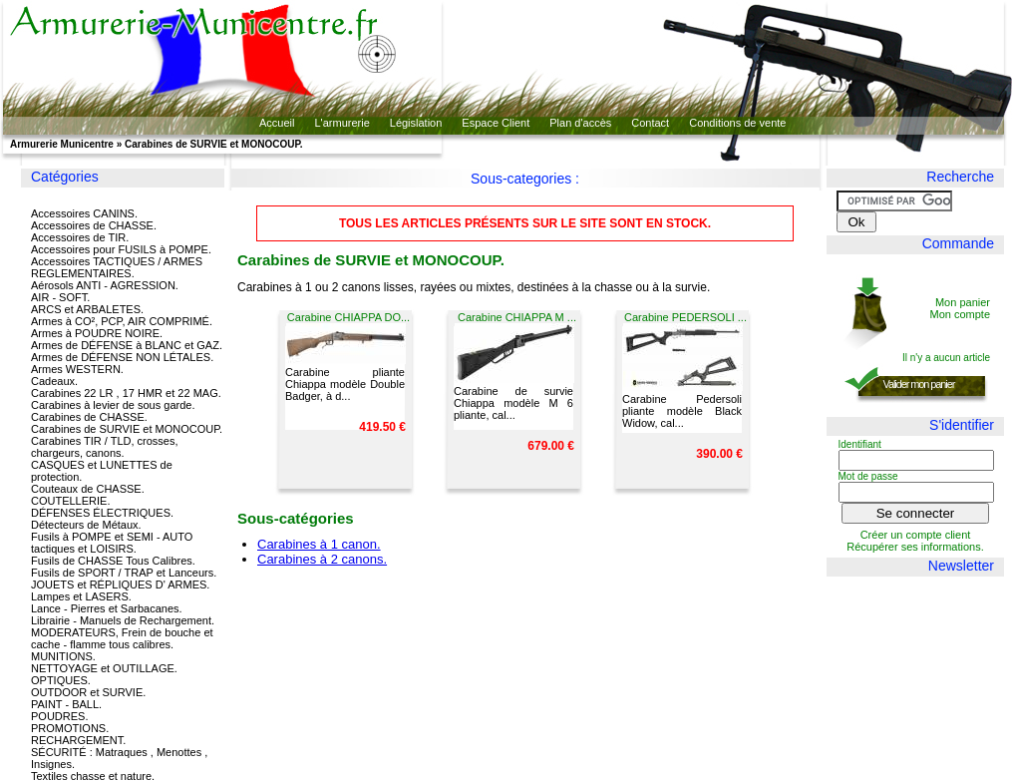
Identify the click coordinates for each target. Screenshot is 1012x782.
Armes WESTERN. (77, 369)
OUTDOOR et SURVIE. (88, 692)
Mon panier (962, 302)
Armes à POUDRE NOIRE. (97, 333)
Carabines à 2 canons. (322, 559)
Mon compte (959, 314)
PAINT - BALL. (66, 704)
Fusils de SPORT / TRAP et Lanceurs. (123, 573)
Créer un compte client (915, 535)
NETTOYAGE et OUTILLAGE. (104, 668)
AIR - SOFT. (60, 297)
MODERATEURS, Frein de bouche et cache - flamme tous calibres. (122, 638)
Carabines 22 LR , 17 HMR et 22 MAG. (126, 393)
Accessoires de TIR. (80, 237)
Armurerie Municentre (62, 144)
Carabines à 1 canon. (319, 544)
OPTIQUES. (61, 680)
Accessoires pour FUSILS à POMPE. (121, 249)
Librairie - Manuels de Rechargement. (122, 620)
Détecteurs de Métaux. (86, 525)
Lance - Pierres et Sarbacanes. (106, 608)
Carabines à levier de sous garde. (112, 405)
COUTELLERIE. (70, 501)
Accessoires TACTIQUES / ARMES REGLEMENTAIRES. (116, 267)
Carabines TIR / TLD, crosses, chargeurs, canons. (104, 447)
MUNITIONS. (63, 656)
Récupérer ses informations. (915, 547)
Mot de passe (868, 476)
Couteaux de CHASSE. (88, 489)
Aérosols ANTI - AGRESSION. (104, 285)
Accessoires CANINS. (84, 213)
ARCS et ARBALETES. (87, 309)
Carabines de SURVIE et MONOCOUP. (126, 429)
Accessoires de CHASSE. (94, 225)
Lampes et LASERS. (81, 596)
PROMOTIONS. (70, 728)
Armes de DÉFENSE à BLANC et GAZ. (126, 345)
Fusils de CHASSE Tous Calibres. (113, 561)
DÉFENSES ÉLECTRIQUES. (102, 513)
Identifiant (860, 444)
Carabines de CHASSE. (89, 417)
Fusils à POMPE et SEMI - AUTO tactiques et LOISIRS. (111, 543)
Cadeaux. (54, 381)
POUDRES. (59, 716)
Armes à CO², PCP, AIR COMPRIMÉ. (121, 321)
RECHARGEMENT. (78, 740)
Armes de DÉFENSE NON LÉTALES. (122, 357)
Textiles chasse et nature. (93, 776)
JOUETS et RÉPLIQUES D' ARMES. (120, 584)
